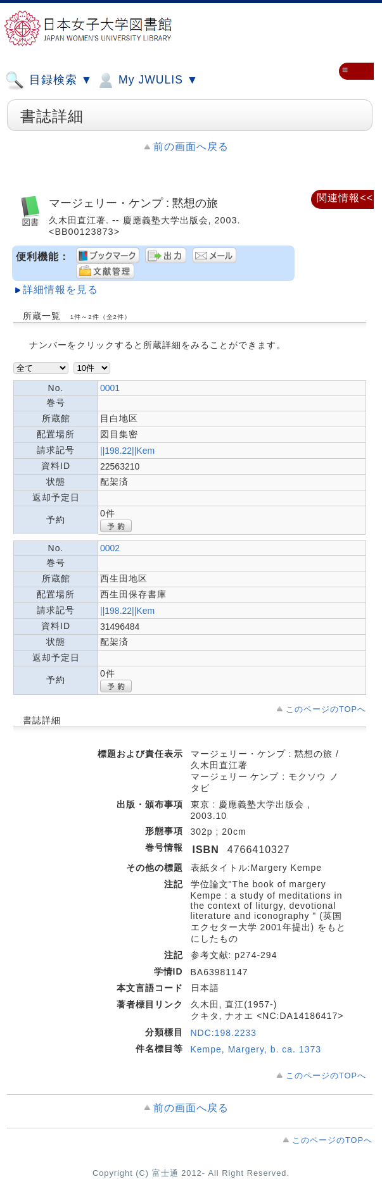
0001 (110, 388)
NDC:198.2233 (224, 1033)
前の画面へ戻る (191, 146)
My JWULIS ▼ (147, 80)
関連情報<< (345, 197)
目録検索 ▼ (48, 80)
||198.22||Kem (127, 451)
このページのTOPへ (326, 709)
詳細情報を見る (60, 289)
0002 (110, 548)
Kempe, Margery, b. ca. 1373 (256, 1049)
